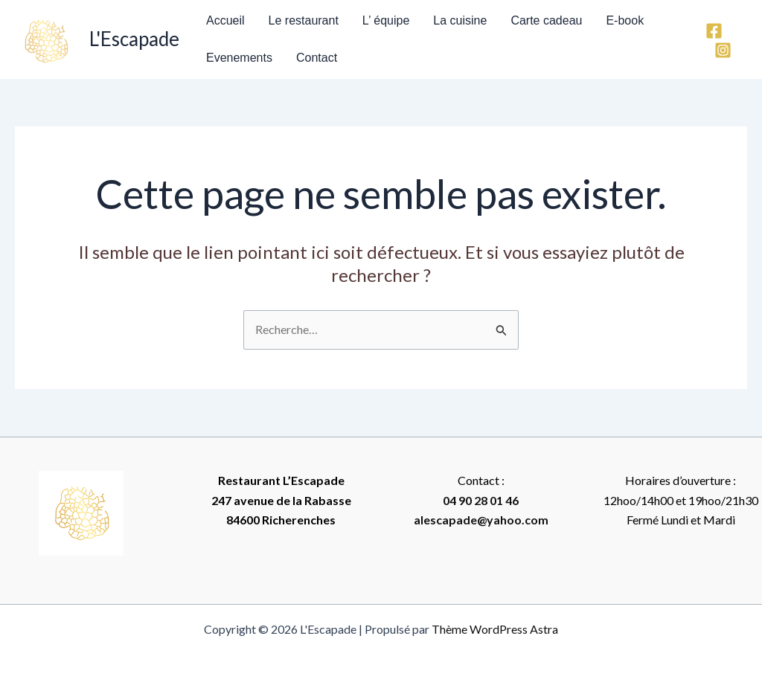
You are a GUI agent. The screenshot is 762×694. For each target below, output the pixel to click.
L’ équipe (385, 20)
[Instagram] (722, 50)
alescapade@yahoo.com (481, 520)
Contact (316, 57)
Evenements (239, 57)
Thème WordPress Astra (495, 629)
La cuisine (460, 20)
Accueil (225, 20)
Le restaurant (304, 20)
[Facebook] (714, 30)
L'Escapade (134, 39)
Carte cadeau (546, 20)
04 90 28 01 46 (481, 500)
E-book (625, 20)
